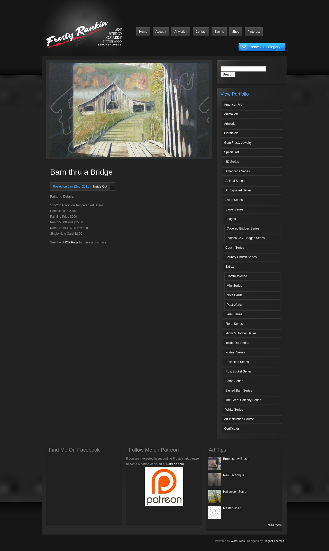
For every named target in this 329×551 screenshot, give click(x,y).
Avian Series (234, 200)
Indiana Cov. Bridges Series (246, 238)
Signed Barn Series (238, 390)
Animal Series (234, 181)
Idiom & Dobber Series (241, 333)
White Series (234, 409)
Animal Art (231, 114)
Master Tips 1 (232, 508)
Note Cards (234, 295)
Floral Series (234, 324)
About (161, 31)
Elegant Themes (273, 540)
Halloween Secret (235, 492)
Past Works (234, 305)
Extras (229, 266)
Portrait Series (235, 352)
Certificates (232, 428)
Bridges (230, 219)
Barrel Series (234, 209)
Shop (235, 31)
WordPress (238, 540)
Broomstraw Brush (236, 459)
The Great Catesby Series (243, 400)
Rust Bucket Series (238, 371)
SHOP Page (70, 242)
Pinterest (254, 31)
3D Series (232, 162)
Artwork (180, 31)
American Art (233, 104)
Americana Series (237, 171)
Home (143, 31)
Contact (201, 31)
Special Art (231, 152)
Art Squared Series (238, 190)
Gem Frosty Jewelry (238, 143)
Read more (274, 525)
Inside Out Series (237, 343)
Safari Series (234, 381)
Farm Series (233, 314)
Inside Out (100, 186)
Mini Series (234, 285)
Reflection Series (237, 362)
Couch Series (234, 247)
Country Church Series (241, 257)
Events (219, 31)
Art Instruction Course (239, 419)
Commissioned (237, 276)
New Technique (233, 475)
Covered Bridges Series (243, 228)
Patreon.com (175, 464)
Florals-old (231, 133)
